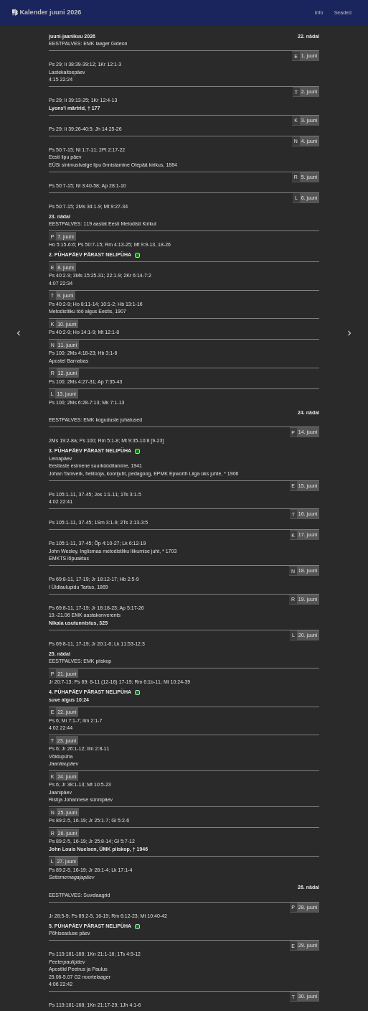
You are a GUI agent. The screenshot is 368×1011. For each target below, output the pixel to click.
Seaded (343, 12)
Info (319, 12)
